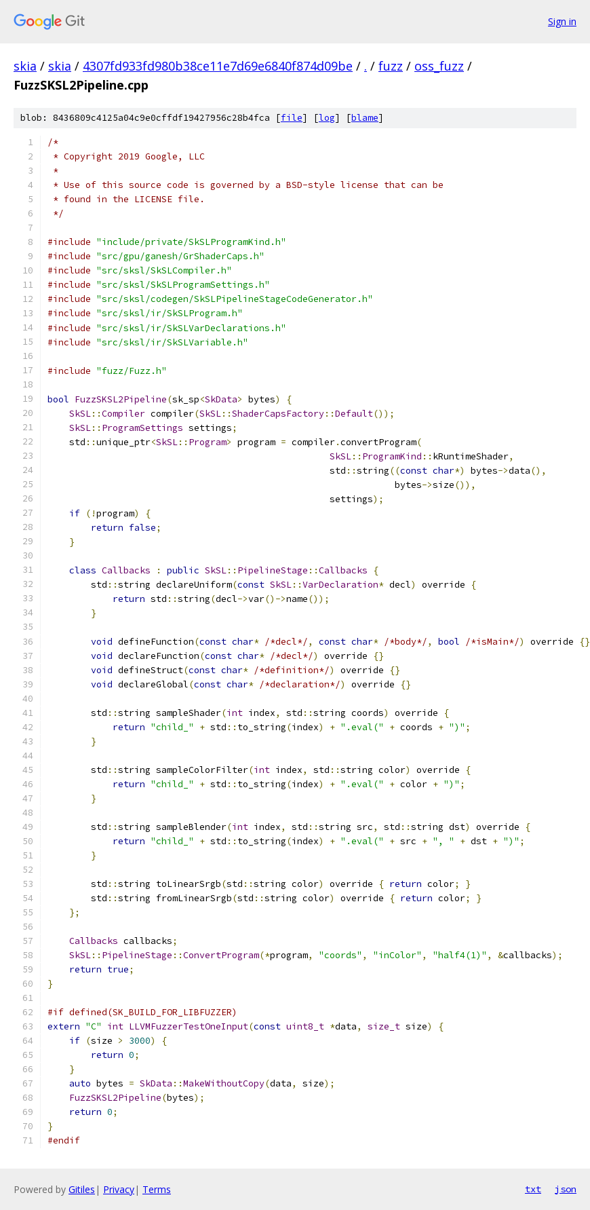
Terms (156, 1189)
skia (25, 66)
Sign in (562, 21)
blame (364, 118)
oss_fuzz (439, 66)
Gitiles (81, 1189)
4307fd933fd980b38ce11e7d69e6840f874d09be (218, 66)
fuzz (390, 66)
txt (533, 1189)
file (291, 118)
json (565, 1189)
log (327, 118)
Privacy (118, 1189)
